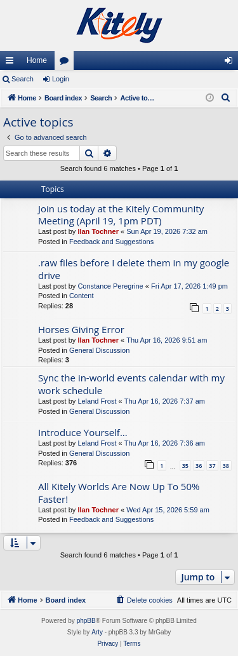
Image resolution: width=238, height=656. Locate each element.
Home (37, 60)
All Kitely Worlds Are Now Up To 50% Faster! (118, 492)
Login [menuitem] (231, 63)
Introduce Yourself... (83, 432)
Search (22, 79)
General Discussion (99, 350)
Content (81, 295)
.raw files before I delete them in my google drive (133, 268)
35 (185, 465)
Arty (97, 632)
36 (198, 465)
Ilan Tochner (98, 231)
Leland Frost (96, 401)
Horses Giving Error (81, 329)
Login (60, 79)
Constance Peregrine (110, 286)
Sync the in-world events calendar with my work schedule (131, 383)
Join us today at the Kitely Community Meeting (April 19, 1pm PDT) (121, 214)
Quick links (12, 63)
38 (226, 465)
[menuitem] (226, 98)
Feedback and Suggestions (111, 241)
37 (212, 465)
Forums (67, 63)
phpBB (86, 620)
